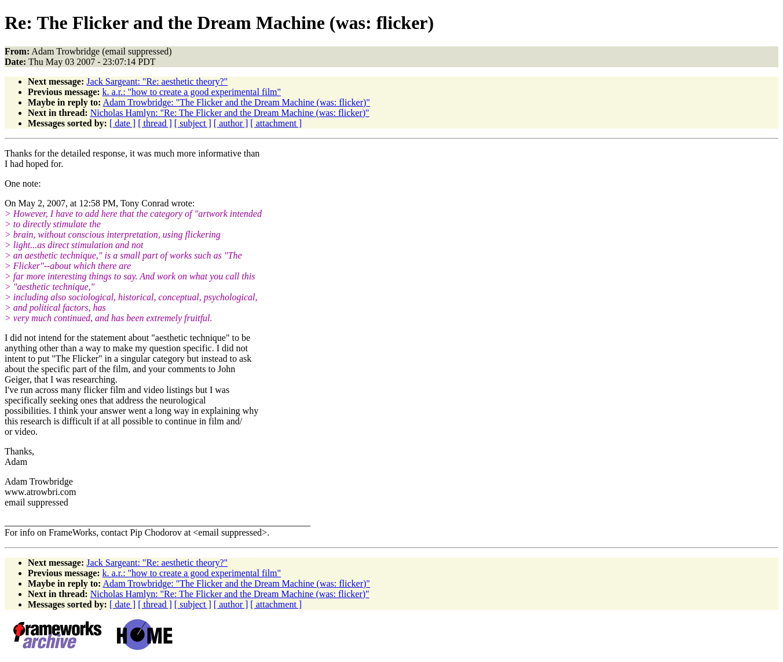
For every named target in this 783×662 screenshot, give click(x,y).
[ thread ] (155, 123)
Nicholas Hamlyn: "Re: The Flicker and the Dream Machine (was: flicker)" (229, 113)
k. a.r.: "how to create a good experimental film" (192, 92)
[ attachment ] (276, 123)
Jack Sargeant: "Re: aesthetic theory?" (157, 81)
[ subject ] (192, 123)
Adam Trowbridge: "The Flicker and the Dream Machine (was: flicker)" (236, 102)
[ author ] (231, 123)
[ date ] (122, 123)
